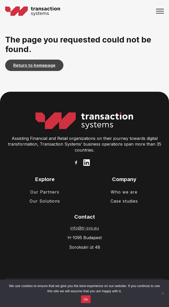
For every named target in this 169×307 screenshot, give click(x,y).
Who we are (124, 192)
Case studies (124, 201)
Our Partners (44, 192)
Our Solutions (45, 201)
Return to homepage (34, 65)
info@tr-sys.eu (84, 228)
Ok (86, 299)
